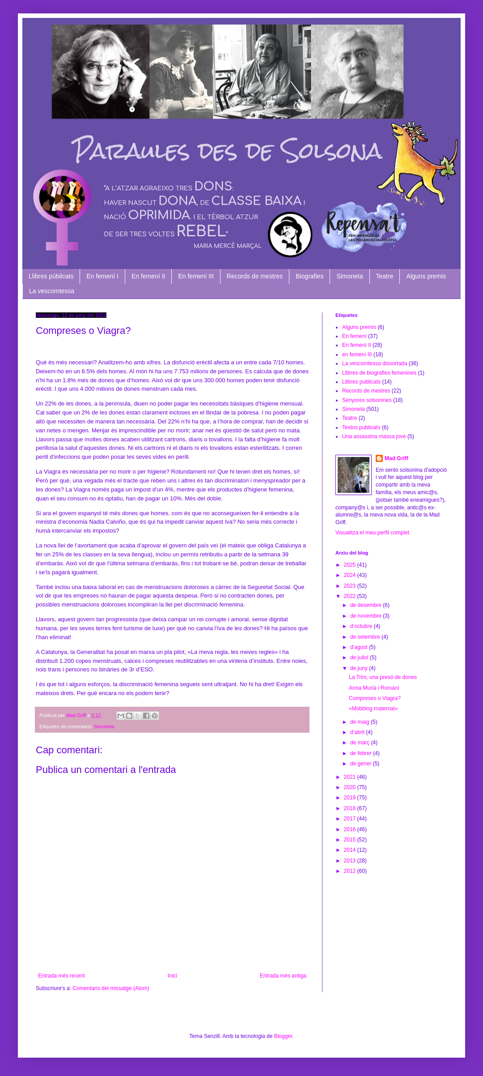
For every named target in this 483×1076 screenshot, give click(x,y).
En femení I (102, 276)
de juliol (360, 657)
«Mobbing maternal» (373, 708)
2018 (350, 808)
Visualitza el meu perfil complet (372, 532)
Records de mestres (255, 276)
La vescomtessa (51, 291)
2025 (350, 565)
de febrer (361, 753)
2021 (350, 777)
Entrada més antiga (283, 976)
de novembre (366, 616)
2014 (350, 850)
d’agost (359, 647)
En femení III (195, 276)
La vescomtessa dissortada (374, 363)
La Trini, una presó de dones (383, 677)
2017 (350, 819)
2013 (350, 861)
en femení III (357, 354)
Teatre (385, 276)
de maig (360, 722)
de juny (359, 668)
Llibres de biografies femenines (379, 373)
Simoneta (349, 276)
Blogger (283, 1036)
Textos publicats (361, 427)
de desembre (366, 605)
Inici (172, 976)
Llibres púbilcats (51, 276)
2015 (350, 840)
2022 (350, 596)
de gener (361, 763)
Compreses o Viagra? (375, 698)
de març (360, 742)
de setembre (365, 637)
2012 (350, 871)
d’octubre (362, 626)
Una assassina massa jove (374, 436)
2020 (350, 787)
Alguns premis (426, 276)
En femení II (148, 276)
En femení (354, 336)
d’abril (358, 732)
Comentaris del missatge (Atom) (110, 988)
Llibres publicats (361, 382)
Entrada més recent (61, 976)
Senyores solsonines (367, 400)
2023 (350, 586)
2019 (350, 797)
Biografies (309, 276)
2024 (350, 575)
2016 (350, 829)
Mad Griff (396, 458)
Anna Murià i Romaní (374, 688)
